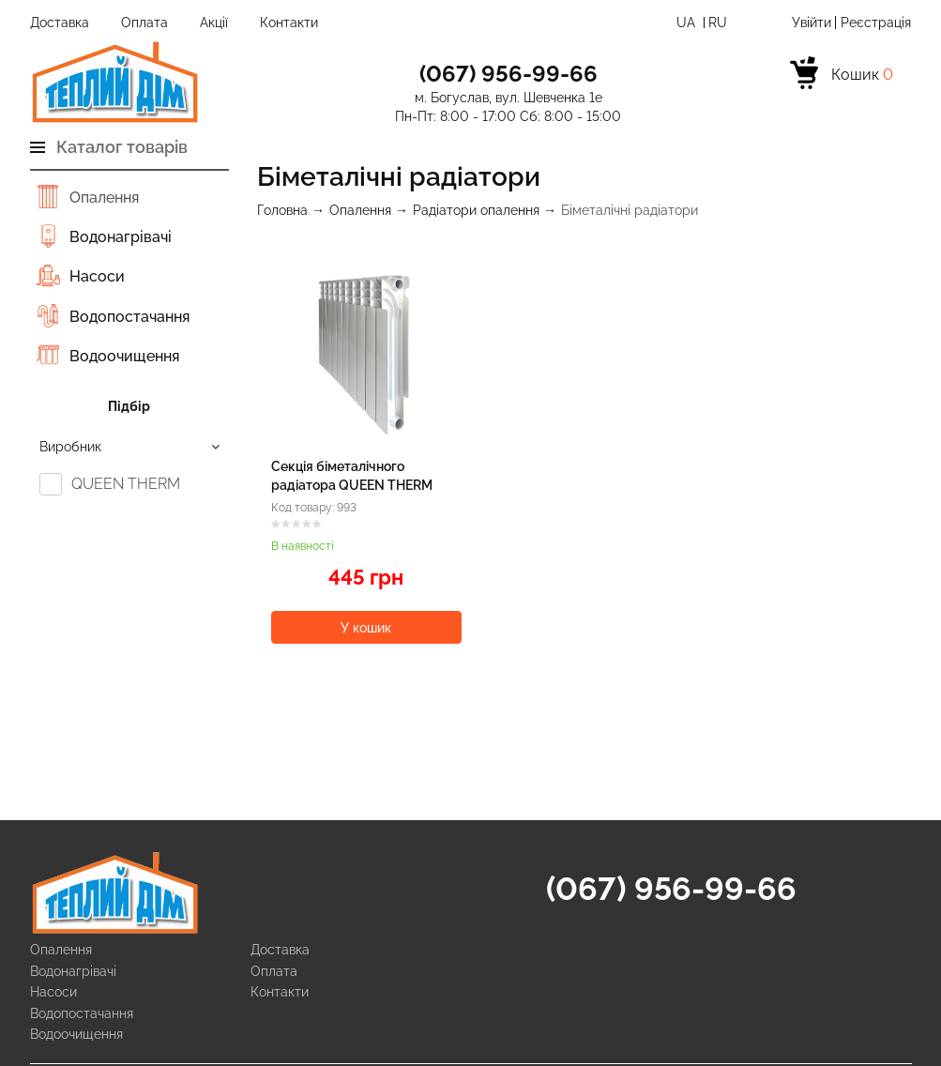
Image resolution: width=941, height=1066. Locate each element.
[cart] (841, 75)
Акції (214, 22)
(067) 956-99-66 (671, 888)
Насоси (97, 276)
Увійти (811, 22)
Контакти (289, 22)
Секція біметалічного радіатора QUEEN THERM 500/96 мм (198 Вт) (352, 484)
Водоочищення (124, 356)
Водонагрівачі (120, 237)
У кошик (366, 627)
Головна (282, 210)
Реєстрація (876, 22)
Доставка (59, 22)
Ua (687, 22)
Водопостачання (129, 317)
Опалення (104, 197)
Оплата (144, 22)
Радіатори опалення (476, 210)
